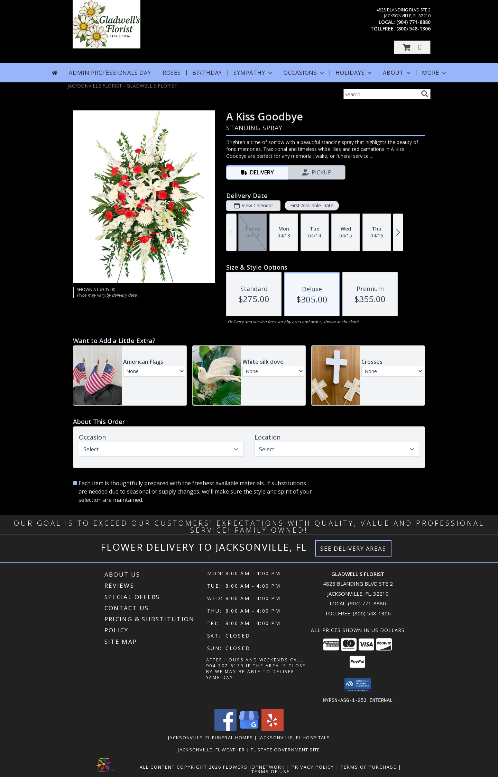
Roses (172, 72)
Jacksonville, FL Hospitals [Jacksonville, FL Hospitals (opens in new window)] (294, 737)
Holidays (354, 72)
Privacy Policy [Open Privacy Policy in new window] (313, 767)
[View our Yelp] (272, 728)
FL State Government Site (285, 749)
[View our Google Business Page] (249, 728)
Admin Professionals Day (110, 72)
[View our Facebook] (225, 728)
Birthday (207, 72)
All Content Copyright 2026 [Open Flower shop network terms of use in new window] (180, 767)
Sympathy (253, 72)
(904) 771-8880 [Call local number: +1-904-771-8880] (413, 22)
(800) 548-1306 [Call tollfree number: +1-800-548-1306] (413, 28)
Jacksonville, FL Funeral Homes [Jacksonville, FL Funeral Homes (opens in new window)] (210, 737)
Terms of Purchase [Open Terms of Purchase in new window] (369, 767)
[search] (424, 94)
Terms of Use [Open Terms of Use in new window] (270, 771)
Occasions (304, 72)
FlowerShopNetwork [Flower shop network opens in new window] (254, 767)
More (434, 72)
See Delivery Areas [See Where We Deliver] (353, 548)
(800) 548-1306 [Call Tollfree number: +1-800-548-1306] (372, 613)
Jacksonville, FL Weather (211, 749)
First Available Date (311, 205)
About (397, 72)
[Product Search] (381, 94)
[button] (412, 47)
